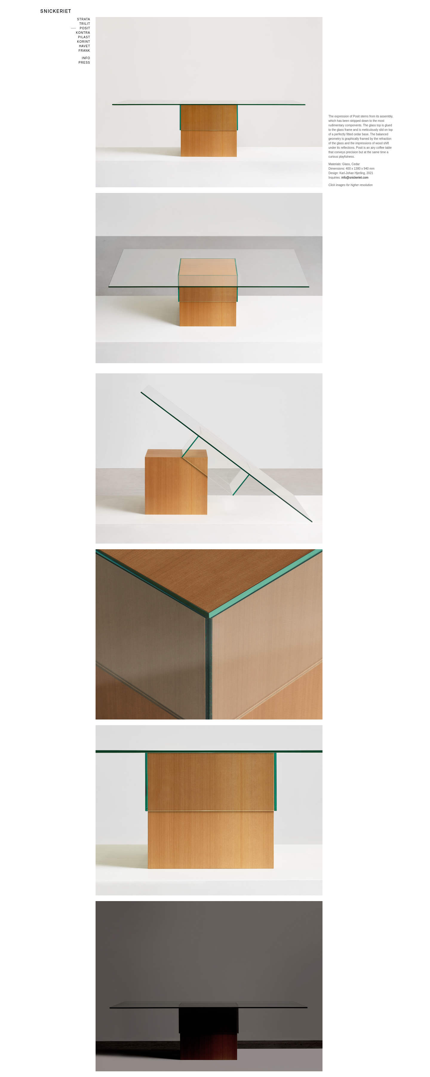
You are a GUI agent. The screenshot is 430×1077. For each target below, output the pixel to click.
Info (86, 58)
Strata (83, 19)
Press (84, 62)
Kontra (83, 32)
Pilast (84, 37)
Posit (85, 28)
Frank (84, 50)
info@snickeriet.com (354, 177)
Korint (83, 41)
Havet (84, 46)
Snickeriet (55, 11)
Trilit (84, 23)
